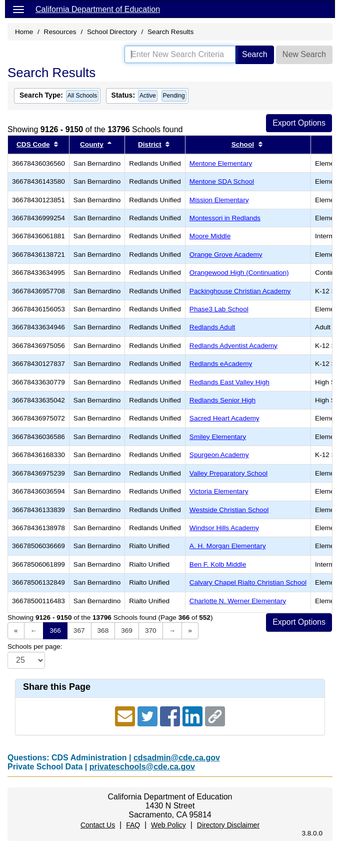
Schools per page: (35, 646)
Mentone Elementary (221, 163)
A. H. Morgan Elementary (228, 546)
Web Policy (168, 825)
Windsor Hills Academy (224, 528)
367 (79, 630)
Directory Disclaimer (228, 825)
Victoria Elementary (219, 491)
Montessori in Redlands (225, 218)
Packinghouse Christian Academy (240, 291)
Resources (60, 32)
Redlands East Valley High (230, 382)
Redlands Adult (212, 327)
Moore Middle (210, 236)
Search (255, 54)
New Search (304, 54)
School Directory (112, 32)
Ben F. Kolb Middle (218, 564)
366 (55, 630)
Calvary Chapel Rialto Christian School (248, 582)
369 (126, 630)
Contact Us (97, 825)
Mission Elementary (219, 200)
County (92, 144)
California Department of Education (98, 9)
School (243, 144)
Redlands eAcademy (221, 363)
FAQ (133, 825)
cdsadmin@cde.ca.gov (177, 757)
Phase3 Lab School (219, 309)
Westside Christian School (229, 510)
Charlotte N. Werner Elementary (238, 601)
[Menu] (19, 9)
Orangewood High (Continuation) (239, 272)
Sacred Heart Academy (225, 418)
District (150, 144)
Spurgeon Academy (219, 455)
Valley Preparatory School (229, 473)
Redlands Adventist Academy (234, 345)
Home (24, 32)
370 (150, 630)
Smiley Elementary (218, 437)
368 (103, 630)
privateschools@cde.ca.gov (142, 766)
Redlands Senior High (223, 400)
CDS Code (33, 144)
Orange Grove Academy (226, 254)
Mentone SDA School (222, 181)
